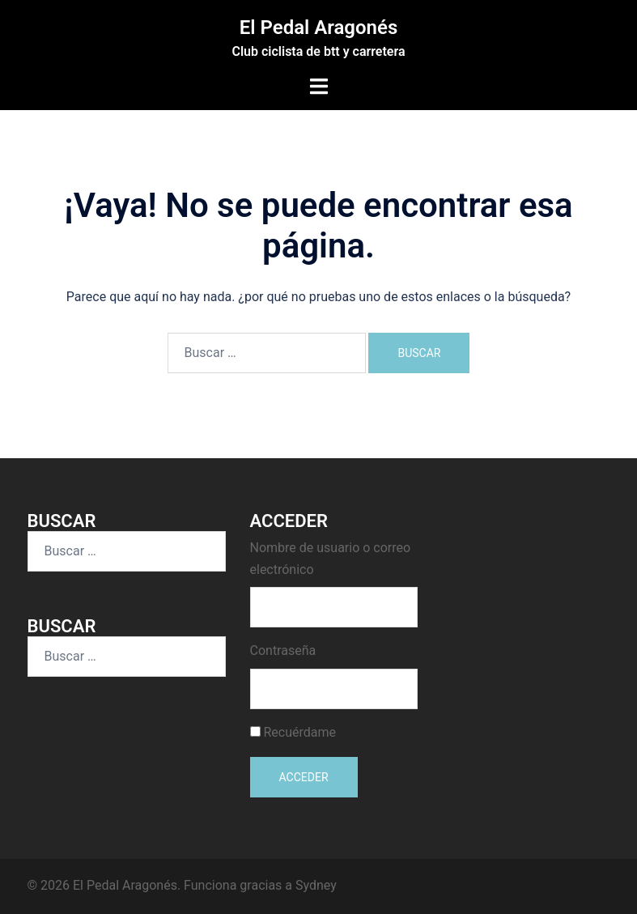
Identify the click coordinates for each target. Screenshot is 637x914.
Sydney (316, 885)
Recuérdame (299, 732)
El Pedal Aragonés (319, 27)
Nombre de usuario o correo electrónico (330, 558)
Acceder (304, 777)
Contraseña (283, 650)
